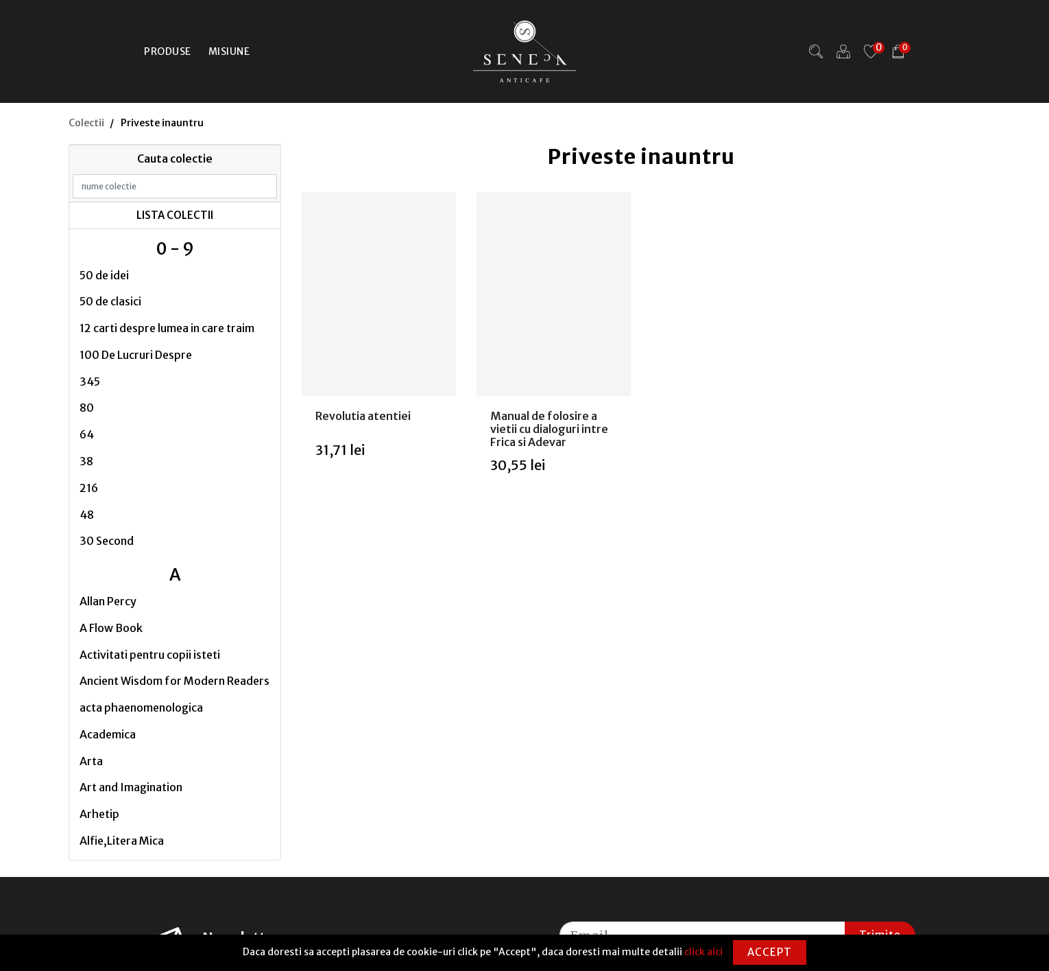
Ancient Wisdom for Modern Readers (174, 681)
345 (90, 381)
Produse (167, 51)
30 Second (107, 541)
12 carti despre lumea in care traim (167, 328)
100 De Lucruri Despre (136, 355)
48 (87, 515)
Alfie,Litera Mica (122, 840)
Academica (108, 734)
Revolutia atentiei (363, 416)
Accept (769, 952)
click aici (703, 952)
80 (87, 407)
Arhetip (99, 814)
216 (89, 488)
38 (86, 461)
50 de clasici (110, 301)
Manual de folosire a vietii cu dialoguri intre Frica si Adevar (549, 429)
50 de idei (104, 275)
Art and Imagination (131, 787)
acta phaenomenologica (141, 707)
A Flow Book (111, 628)
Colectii (86, 123)
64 (87, 434)
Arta (91, 761)
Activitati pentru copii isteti (150, 655)
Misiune (229, 51)
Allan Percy (108, 601)
